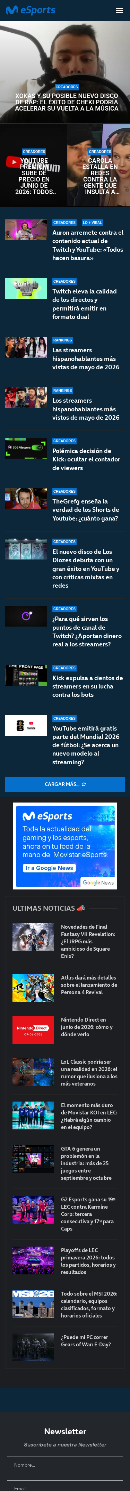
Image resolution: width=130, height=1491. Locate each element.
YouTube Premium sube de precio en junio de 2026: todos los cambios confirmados (34, 176)
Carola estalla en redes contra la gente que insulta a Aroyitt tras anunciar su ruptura (100, 176)
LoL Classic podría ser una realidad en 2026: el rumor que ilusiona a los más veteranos (89, 1072)
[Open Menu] (119, 10)
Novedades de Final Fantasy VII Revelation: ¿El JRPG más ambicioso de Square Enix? (88, 941)
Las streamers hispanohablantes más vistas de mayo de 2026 (86, 358)
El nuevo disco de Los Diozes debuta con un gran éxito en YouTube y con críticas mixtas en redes (85, 577)
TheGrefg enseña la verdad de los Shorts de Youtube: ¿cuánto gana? (85, 517)
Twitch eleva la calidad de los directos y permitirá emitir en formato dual (84, 304)
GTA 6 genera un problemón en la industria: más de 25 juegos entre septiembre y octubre (86, 1163)
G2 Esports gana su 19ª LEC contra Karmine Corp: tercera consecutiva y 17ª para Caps (88, 1214)
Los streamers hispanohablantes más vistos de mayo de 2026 (86, 409)
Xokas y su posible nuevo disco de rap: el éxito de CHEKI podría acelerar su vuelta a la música (67, 102)
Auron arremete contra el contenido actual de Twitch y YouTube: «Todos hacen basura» (87, 245)
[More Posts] (65, 784)
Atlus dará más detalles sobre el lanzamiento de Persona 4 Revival (89, 985)
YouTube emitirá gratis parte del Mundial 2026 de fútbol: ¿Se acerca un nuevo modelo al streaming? (86, 745)
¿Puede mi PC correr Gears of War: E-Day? (86, 1340)
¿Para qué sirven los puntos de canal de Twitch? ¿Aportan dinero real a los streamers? (87, 631)
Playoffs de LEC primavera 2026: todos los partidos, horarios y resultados (88, 1261)
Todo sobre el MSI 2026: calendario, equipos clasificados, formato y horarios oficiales (89, 1304)
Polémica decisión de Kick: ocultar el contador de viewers (86, 464)
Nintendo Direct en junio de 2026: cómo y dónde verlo (87, 1027)
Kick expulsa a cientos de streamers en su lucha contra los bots (87, 686)
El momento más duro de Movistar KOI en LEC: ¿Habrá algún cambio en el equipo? (89, 1116)
